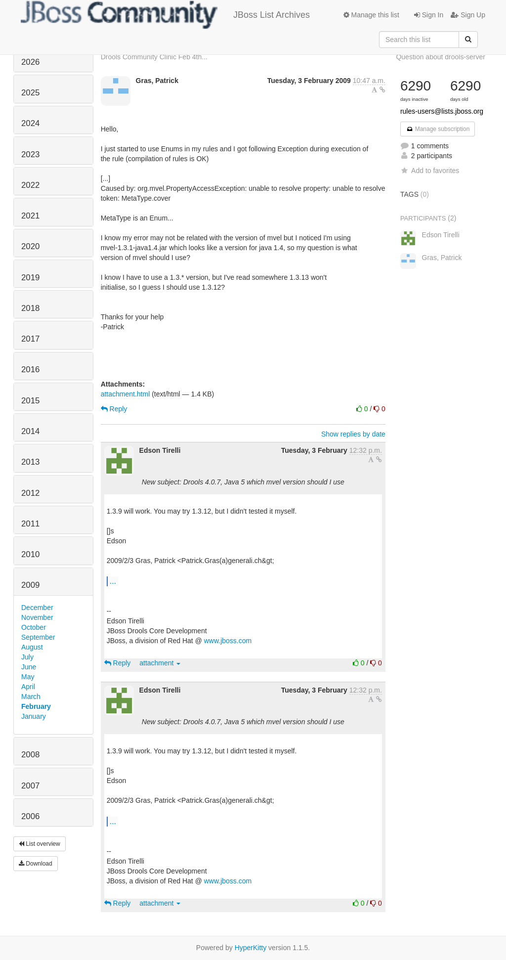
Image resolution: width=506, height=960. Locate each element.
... (113, 580)
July (27, 657)
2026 (30, 62)
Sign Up (468, 15)
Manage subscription (438, 129)
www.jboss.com (228, 641)
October (33, 627)
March (31, 696)
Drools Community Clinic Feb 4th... (154, 57)
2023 (30, 154)
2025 (30, 92)
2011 (30, 523)
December (37, 607)
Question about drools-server (440, 57)
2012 (30, 493)
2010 (30, 554)
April (28, 687)
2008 (30, 754)
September (38, 637)
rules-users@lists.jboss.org (441, 111)
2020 (30, 246)
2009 (30, 585)
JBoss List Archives (165, 14)
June (28, 667)
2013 (30, 462)
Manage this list (371, 15)
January (33, 716)
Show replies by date (353, 434)
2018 (30, 308)
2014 (30, 431)
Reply (114, 409)
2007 (30, 785)
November (37, 617)
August (32, 647)
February (36, 706)
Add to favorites (429, 171)
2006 (30, 816)
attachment (159, 663)
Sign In (428, 15)
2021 (30, 215)
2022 (30, 185)
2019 (30, 277)
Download (35, 863)
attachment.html (125, 394)
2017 (30, 339)
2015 (30, 400)
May (27, 677)
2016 (30, 369)
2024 (30, 123)
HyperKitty (251, 948)
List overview (39, 843)
